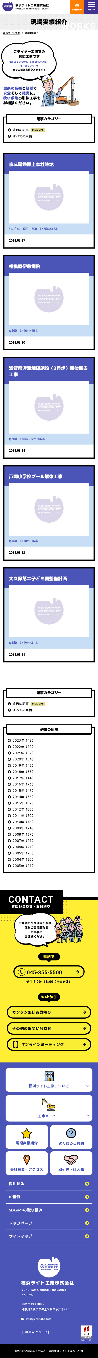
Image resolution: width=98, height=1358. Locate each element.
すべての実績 (22, 136)
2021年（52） (24, 753)
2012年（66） (24, 809)
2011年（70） (24, 815)
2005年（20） (24, 853)
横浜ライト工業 (11, 33)
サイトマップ (20, 1236)
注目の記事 (21, 130)
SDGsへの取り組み (25, 1210)
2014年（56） (24, 797)
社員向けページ (36, 1332)
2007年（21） (24, 841)
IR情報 (15, 1196)
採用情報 (17, 1183)
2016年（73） (24, 784)
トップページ (20, 1223)
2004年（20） (24, 859)
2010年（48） (24, 822)
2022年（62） (24, 747)
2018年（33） (24, 772)
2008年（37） (24, 834)
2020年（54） (24, 759)
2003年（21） (24, 866)
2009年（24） (24, 828)
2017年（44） (24, 778)
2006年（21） (24, 847)
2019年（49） (24, 765)
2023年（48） (24, 740)
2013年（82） (24, 803)
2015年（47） (24, 790)
